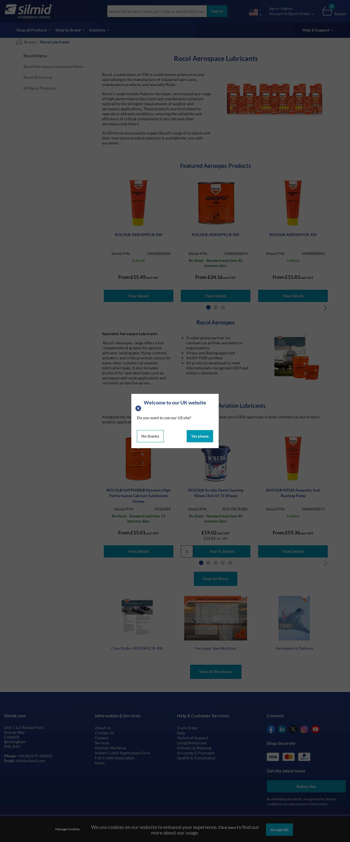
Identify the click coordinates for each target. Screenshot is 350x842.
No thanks (150, 436)
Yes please (200, 436)
